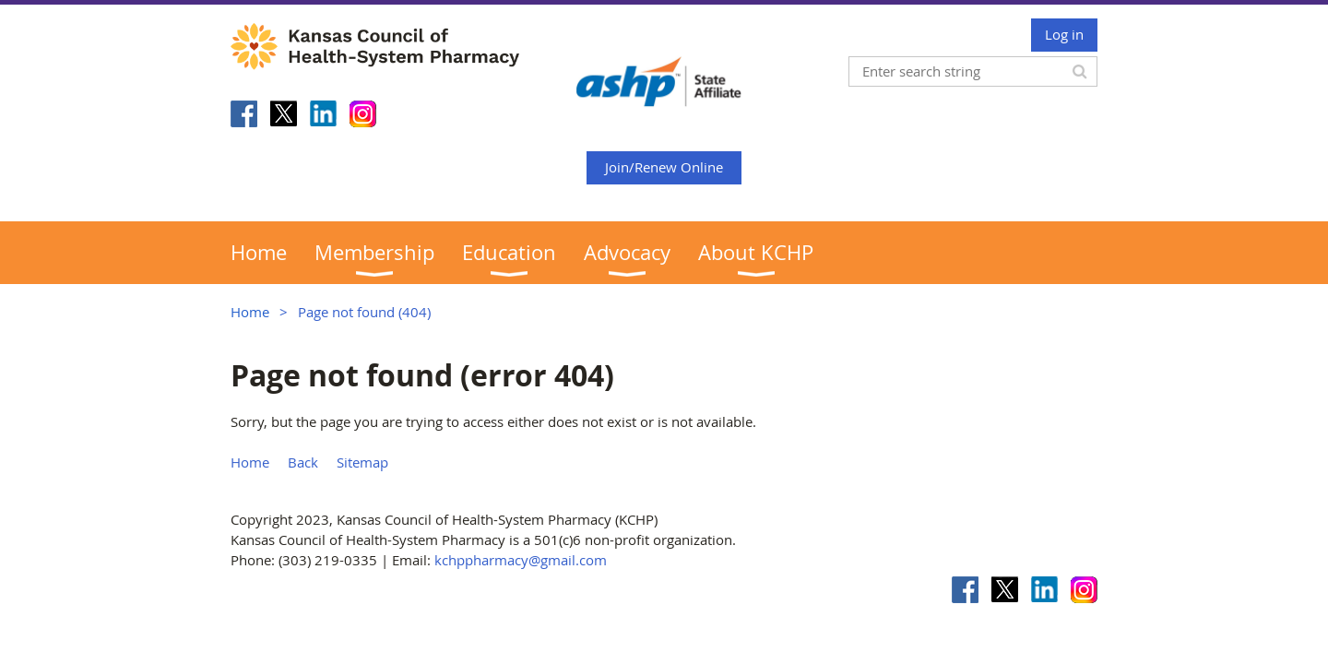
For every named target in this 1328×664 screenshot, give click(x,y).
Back (303, 462)
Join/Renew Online (664, 167)
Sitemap (362, 462)
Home (250, 311)
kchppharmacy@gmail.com (520, 560)
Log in (1064, 34)
